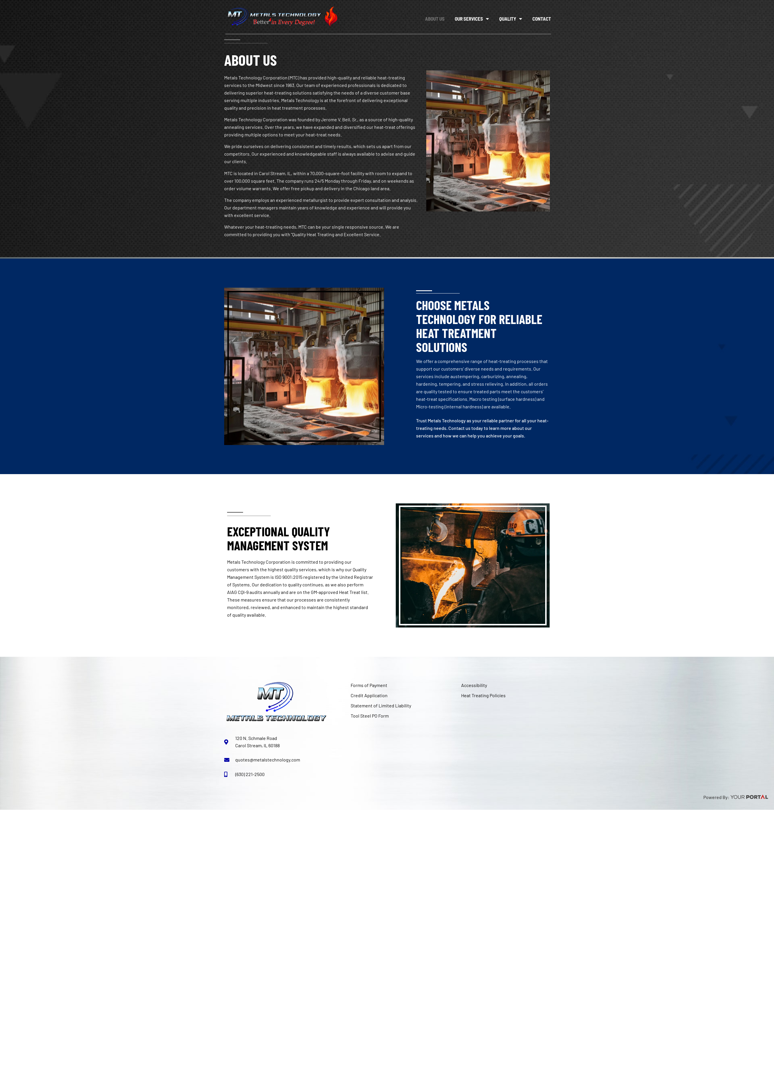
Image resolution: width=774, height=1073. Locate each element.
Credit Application (369, 695)
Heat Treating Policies (483, 695)
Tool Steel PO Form (370, 715)
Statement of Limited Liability (381, 705)
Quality (510, 18)
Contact (541, 19)
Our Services (472, 18)
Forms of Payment (369, 685)
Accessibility (474, 685)
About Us (435, 19)
